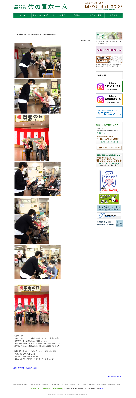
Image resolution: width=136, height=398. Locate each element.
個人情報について (114, 384)
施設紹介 (45, 384)
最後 (35, 368)
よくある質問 (55, 384)
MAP (101, 388)
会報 (84, 384)
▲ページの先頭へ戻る (115, 377)
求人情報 (65, 384)
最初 (15, 368)
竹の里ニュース (75, 384)
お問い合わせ (101, 384)
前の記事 (21, 368)
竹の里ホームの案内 (20, 384)
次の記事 (29, 368)
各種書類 (92, 384)
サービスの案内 (34, 384)
